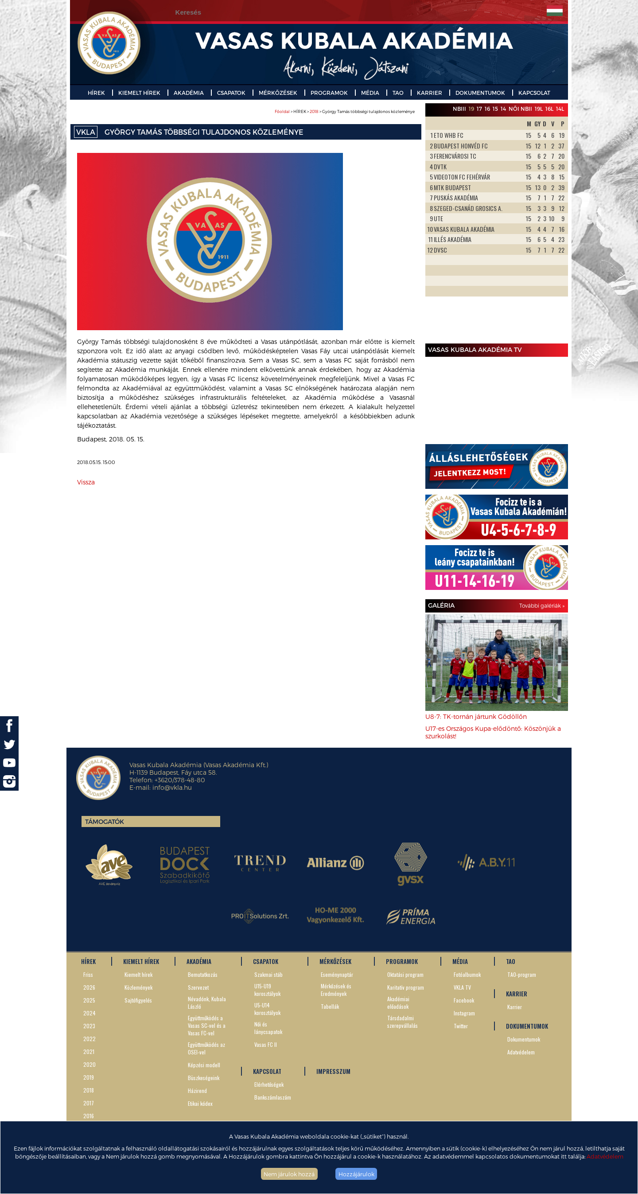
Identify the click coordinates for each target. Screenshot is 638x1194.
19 (471, 108)
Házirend (197, 1090)
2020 (89, 1064)
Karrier (514, 1007)
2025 (89, 1000)
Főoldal (282, 111)
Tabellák (330, 1006)
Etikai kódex (200, 1103)
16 (487, 108)
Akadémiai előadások (398, 1002)
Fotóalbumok (467, 974)
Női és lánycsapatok (268, 1027)
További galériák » (541, 605)
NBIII (459, 108)
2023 (89, 1026)
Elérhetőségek (269, 1084)
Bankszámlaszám (272, 1097)
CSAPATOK (231, 93)
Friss (88, 974)
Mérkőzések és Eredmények (336, 989)
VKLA (85, 132)
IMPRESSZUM (333, 1071)
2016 (88, 1116)
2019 (88, 1077)
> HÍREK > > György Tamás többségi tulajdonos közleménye (345, 111)
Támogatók (104, 821)
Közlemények (138, 987)
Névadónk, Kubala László (207, 1002)
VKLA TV (462, 987)
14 (503, 108)
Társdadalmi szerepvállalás (402, 1021)
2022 (89, 1038)
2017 (88, 1103)
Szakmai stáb (268, 974)
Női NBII (520, 108)
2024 (89, 1013)
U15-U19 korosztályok (267, 989)
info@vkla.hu (172, 787)
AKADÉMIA (189, 93)
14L (560, 108)
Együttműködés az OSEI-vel (206, 1048)
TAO (398, 93)
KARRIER (429, 93)
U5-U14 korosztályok (267, 1008)
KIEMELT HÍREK (139, 93)
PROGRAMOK (329, 93)
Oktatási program (405, 974)
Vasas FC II (265, 1044)
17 (479, 108)
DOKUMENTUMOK (480, 93)
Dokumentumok (523, 1039)
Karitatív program (405, 987)
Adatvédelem (605, 1156)
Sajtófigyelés (138, 1000)
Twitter (461, 1026)
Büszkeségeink (203, 1077)
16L (549, 108)
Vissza (86, 482)
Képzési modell (204, 1065)
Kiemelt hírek (138, 974)
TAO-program (521, 974)
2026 (89, 987)
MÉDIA (370, 93)
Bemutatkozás (203, 974)
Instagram (464, 1013)
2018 (314, 111)
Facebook (464, 1000)
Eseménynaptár (337, 974)
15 (495, 108)
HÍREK (96, 93)
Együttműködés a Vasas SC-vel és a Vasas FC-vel (207, 1025)
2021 (88, 1051)
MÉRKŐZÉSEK (278, 93)
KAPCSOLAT (534, 93)
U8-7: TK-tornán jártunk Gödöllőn (476, 716)
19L (539, 108)
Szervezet (198, 987)
